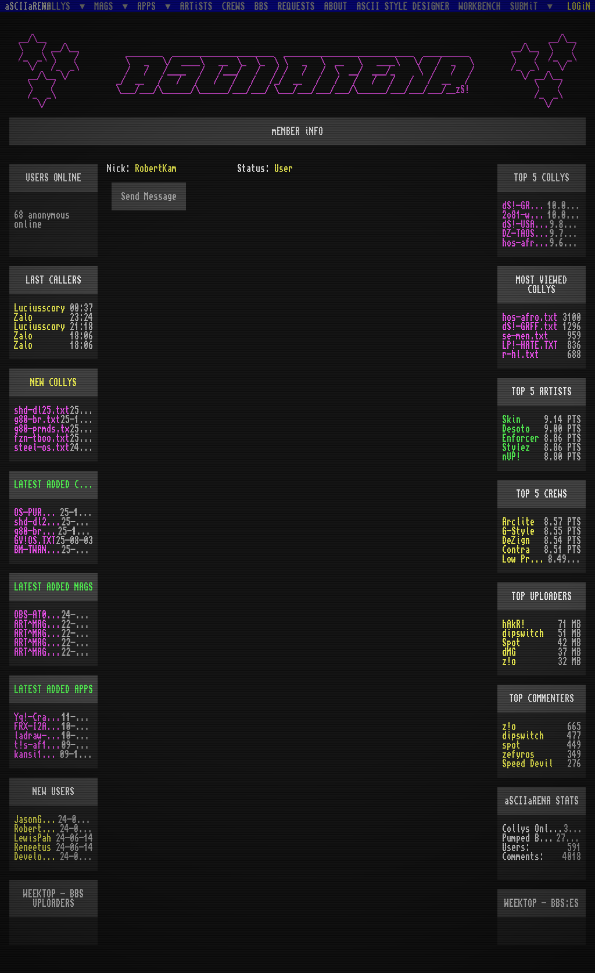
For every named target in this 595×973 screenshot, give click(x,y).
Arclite (518, 522)
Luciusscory (39, 308)
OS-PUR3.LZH (37, 512)
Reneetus (32, 847)
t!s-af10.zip (38, 745)
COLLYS (58, 6)
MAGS (105, 6)
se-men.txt (525, 336)
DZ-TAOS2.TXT (526, 233)
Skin (511, 419)
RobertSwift (37, 829)
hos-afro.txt (526, 243)
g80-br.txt (37, 419)
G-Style (518, 531)
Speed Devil (527, 763)
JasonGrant (36, 819)
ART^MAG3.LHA (38, 624)
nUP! (511, 457)
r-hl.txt (520, 354)
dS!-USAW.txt (526, 224)
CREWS (233, 6)
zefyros (518, 754)
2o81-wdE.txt (524, 215)
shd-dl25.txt (42, 410)
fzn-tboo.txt (42, 438)
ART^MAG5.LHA (38, 643)
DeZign (516, 540)
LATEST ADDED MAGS (53, 587)
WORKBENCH (480, 6)
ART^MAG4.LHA (38, 633)
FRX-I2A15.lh (38, 726)
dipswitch (523, 633)
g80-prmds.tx (42, 429)
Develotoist (37, 856)
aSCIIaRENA (28, 6)
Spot (511, 643)
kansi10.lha (37, 754)
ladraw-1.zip (38, 736)
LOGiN (578, 6)
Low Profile (525, 559)
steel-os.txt (42, 447)
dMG (509, 652)
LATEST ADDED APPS (53, 689)
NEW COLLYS (53, 382)
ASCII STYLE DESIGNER (403, 6)
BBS (261, 6)
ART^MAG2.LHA (38, 652)
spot (511, 745)
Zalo (23, 317)
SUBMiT (526, 6)
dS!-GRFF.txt (524, 205)
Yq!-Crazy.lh (38, 717)
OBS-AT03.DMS (38, 615)
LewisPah (32, 838)
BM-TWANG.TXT (38, 550)
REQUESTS (296, 6)
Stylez (516, 447)
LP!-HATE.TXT (530, 345)
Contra (516, 550)
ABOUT (335, 6)
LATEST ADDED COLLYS (58, 484)
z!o (509, 661)
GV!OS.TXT (35, 540)
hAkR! (513, 624)
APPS (148, 6)
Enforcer (520, 438)
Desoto (516, 429)
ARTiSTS (196, 6)
